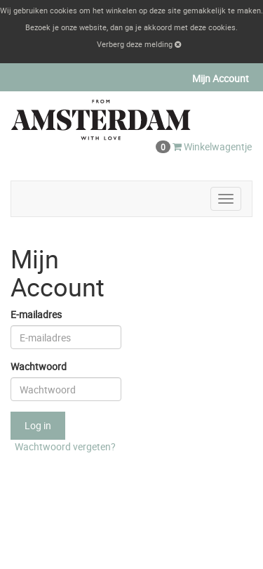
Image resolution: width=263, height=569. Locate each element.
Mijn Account (220, 78)
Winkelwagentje (204, 146)
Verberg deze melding (139, 44)
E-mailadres (36, 314)
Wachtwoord (39, 366)
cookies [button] (222, 27)
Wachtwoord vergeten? (65, 446)
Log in (38, 425)
